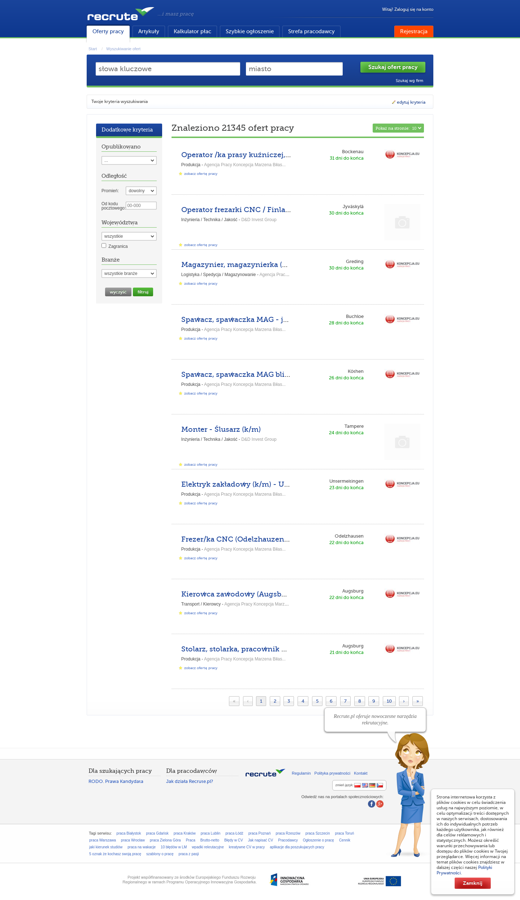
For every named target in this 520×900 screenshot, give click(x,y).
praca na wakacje (141, 847)
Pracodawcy (288, 840)
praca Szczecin (318, 833)
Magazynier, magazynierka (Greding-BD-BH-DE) (269, 264)
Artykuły (148, 31)
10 (389, 701)
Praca (190, 840)
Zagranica (117, 246)
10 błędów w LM (174, 847)
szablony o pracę (160, 854)
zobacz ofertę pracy (200, 174)
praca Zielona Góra (165, 840)
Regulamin (301, 773)
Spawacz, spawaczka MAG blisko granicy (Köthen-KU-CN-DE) (291, 374)
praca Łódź (234, 833)
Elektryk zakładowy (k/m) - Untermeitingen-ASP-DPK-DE (284, 484)
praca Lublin (210, 833)
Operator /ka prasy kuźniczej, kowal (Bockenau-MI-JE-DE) (285, 155)
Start (92, 49)
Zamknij (472, 883)
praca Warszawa (102, 840)
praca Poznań (259, 833)
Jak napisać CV (260, 840)
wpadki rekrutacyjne (208, 847)
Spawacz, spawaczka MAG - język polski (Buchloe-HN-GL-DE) (291, 319)
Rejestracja (414, 31)
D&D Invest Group (258, 219)
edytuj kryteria (408, 102)
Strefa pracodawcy (311, 31)
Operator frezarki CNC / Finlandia (241, 210)
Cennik (344, 840)
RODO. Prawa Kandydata (115, 781)
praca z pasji (189, 854)
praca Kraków (185, 833)
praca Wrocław (133, 840)
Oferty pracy (108, 31)
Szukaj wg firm (409, 80)
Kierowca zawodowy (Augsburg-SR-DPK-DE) (261, 594)
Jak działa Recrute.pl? (189, 781)
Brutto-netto (209, 840)
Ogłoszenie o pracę (318, 840)
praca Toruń (344, 833)
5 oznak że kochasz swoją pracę (115, 854)
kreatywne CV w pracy (247, 847)
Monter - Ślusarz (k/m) (221, 429)
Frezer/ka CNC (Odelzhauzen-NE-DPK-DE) (257, 539)
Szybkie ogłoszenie (250, 31)
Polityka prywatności (333, 773)
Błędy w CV (233, 840)
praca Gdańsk (157, 833)
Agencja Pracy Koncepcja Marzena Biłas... (245, 164)
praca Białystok (129, 833)
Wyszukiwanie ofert (123, 49)
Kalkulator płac (192, 31)
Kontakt (360, 773)
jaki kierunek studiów (105, 847)
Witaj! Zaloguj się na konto (407, 9)
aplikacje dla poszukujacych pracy (297, 847)
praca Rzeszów (288, 833)
